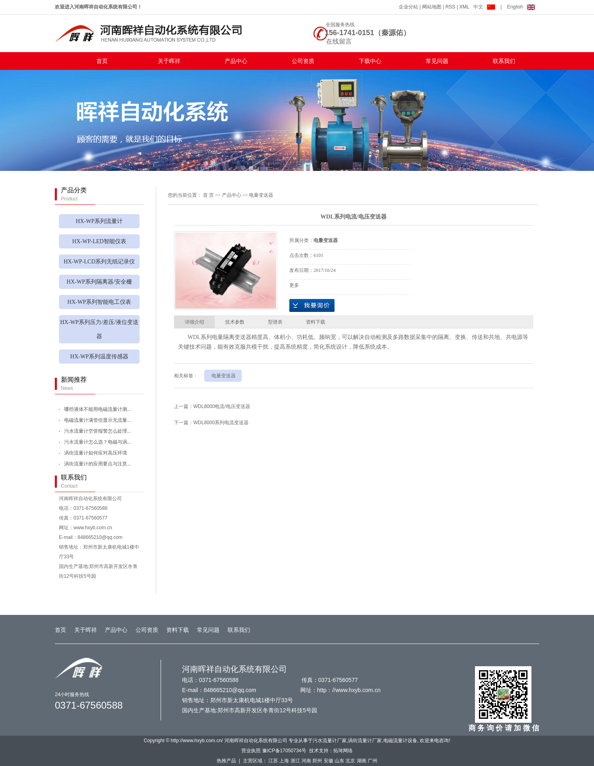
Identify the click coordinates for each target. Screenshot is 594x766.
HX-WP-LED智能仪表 (99, 241)
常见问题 (437, 61)
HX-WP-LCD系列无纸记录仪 (99, 262)
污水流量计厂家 (330, 740)
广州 (372, 761)
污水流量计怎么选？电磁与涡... (97, 442)
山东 (339, 761)
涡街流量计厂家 (365, 740)
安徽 (328, 761)
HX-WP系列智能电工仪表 (99, 302)
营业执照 (251, 750)
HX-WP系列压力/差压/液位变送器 (99, 329)
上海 (284, 761)
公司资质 (303, 61)
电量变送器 (261, 195)
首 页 (208, 195)
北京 (350, 761)
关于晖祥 (169, 61)
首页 (102, 61)
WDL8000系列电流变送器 (221, 422)
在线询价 (312, 305)
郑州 (317, 761)
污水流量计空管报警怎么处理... (97, 431)
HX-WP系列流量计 (99, 221)
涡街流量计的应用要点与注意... (97, 464)
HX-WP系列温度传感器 (99, 357)
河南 (306, 761)
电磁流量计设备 (400, 740)
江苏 (273, 761)
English (521, 7)
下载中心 (370, 61)
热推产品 (226, 761)
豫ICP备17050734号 (284, 750)
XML (464, 7)
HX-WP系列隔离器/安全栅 (99, 282)
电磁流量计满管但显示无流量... (97, 420)
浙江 (295, 761)
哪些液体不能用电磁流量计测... (97, 409)
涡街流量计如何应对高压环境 (95, 453)
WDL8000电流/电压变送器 (221, 406)
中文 (484, 7)
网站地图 (431, 7)
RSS (451, 7)
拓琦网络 (343, 750)
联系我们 (504, 61)
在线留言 (339, 41)
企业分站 (408, 7)
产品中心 (236, 61)
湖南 (361, 761)
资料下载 (177, 630)
